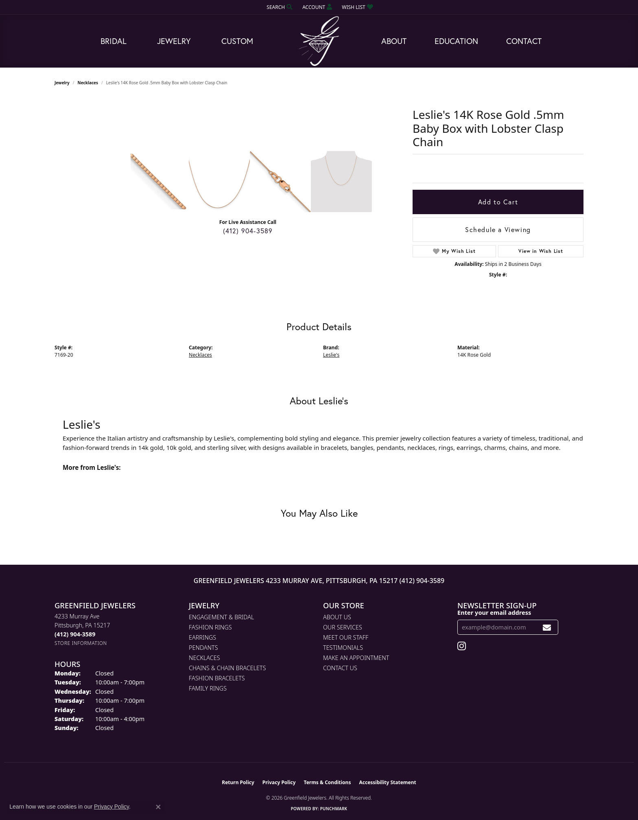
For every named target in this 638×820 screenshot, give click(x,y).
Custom (237, 40)
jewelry (62, 83)
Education (456, 40)
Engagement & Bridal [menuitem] (221, 617)
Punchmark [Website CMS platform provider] (333, 808)
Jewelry (174, 40)
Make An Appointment (356, 658)
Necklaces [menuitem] (204, 658)
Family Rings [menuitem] (208, 688)
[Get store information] (81, 643)
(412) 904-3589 (248, 230)
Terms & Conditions (327, 782)
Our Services (342, 627)
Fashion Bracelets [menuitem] (217, 678)
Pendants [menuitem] (203, 647)
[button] (279, 7)
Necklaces (88, 83)
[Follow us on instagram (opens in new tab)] (461, 646)
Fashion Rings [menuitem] (210, 627)
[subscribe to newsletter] (547, 627)
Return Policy (238, 782)
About (393, 40)
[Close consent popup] (158, 807)
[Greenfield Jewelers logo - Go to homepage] (319, 41)
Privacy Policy (279, 782)
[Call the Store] (75, 634)
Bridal (114, 40)
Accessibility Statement (387, 782)
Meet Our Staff (345, 637)
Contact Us (340, 668)
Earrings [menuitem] (202, 637)
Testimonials (343, 647)
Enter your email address (494, 612)
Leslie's (331, 354)
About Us (337, 617)
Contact (524, 40)
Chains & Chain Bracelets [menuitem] (227, 668)
